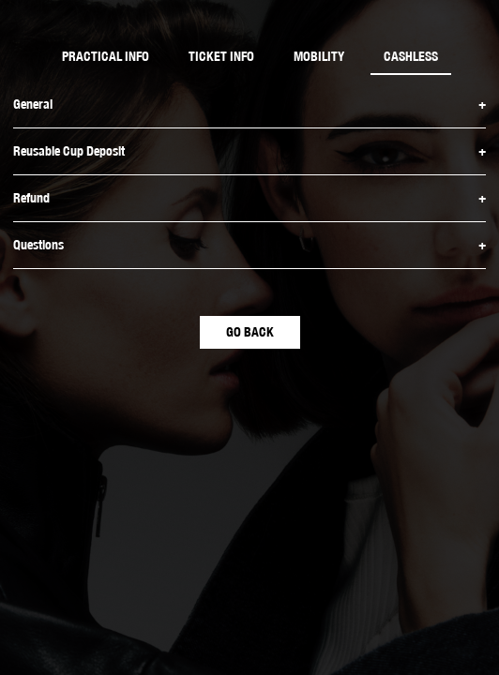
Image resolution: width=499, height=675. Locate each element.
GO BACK (250, 331)
